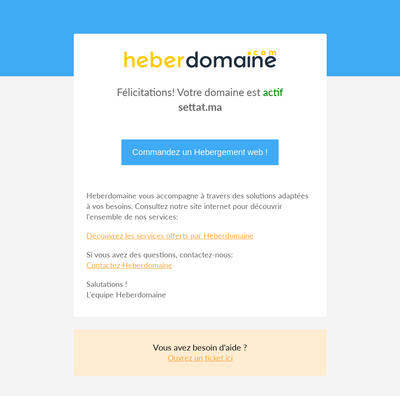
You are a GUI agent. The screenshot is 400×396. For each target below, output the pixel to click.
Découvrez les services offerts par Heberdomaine (170, 235)
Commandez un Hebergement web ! (200, 152)
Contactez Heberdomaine (129, 265)
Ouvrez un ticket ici (200, 357)
